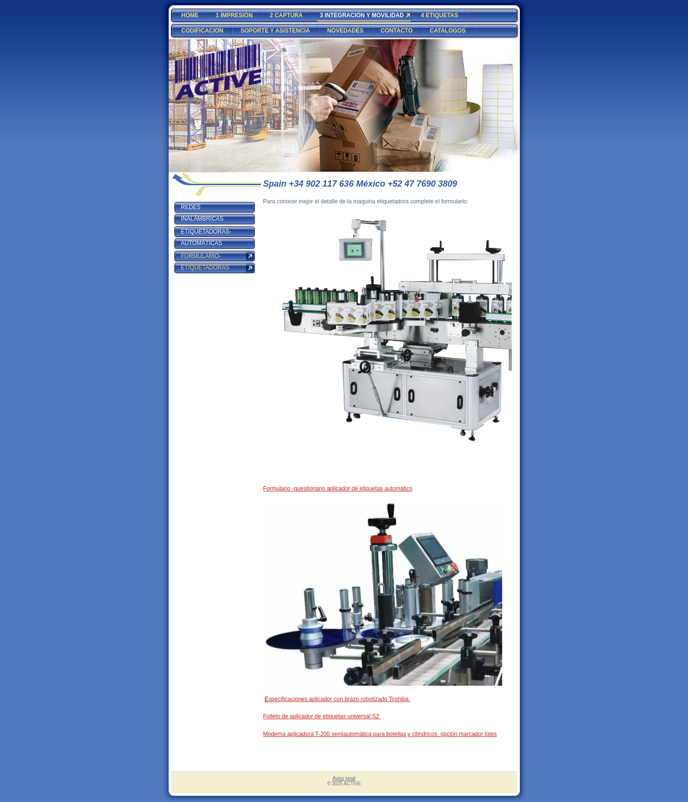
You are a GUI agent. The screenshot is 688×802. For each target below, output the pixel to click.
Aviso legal (344, 778)
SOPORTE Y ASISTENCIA (275, 30)
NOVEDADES (345, 30)
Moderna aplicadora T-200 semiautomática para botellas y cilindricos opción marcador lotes (380, 734)
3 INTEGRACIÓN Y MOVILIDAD (362, 15)
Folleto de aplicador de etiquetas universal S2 (321, 716)
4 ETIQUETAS (439, 15)
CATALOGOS (448, 30)
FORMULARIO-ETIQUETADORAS (205, 262)
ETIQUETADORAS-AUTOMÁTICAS (206, 237)
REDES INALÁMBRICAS (202, 213)
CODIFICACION (203, 30)
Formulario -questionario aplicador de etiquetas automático (338, 488)
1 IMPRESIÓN (234, 15)
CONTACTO (397, 30)
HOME (190, 15)
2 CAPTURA (286, 15)
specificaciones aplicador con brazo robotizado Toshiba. (339, 699)
